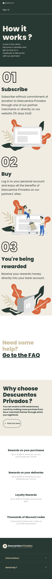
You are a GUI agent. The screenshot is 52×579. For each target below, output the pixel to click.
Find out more (13, 423)
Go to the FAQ (21, 355)
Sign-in (6, 10)
